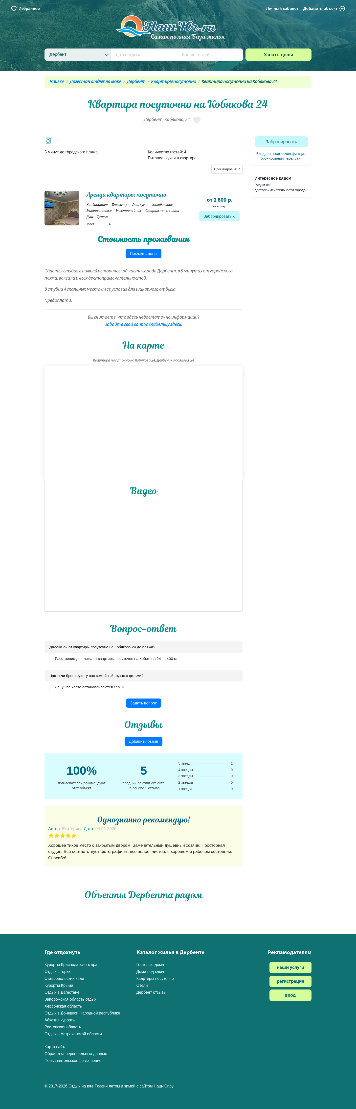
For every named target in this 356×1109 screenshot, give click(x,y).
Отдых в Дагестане (61, 992)
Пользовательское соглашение (72, 1061)
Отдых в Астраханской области (73, 1034)
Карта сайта (55, 1047)
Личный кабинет (282, 8)
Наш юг (56, 82)
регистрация (290, 981)
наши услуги (290, 967)
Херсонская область (63, 1006)
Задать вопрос (143, 703)
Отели (142, 985)
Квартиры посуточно (173, 82)
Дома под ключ (150, 971)
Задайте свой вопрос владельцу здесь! (143, 324)
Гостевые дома (150, 965)
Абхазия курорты (59, 1020)
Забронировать (217, 216)
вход (290, 995)
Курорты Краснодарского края (72, 965)
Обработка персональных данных (75, 1054)
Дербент (136, 82)
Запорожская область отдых (70, 999)
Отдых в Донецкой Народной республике (82, 1013)
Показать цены (143, 253)
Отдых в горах (57, 971)
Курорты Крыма (58, 985)
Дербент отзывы (151, 992)
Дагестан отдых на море (95, 82)
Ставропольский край (64, 978)
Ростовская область (62, 1027)
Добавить (324, 8)
